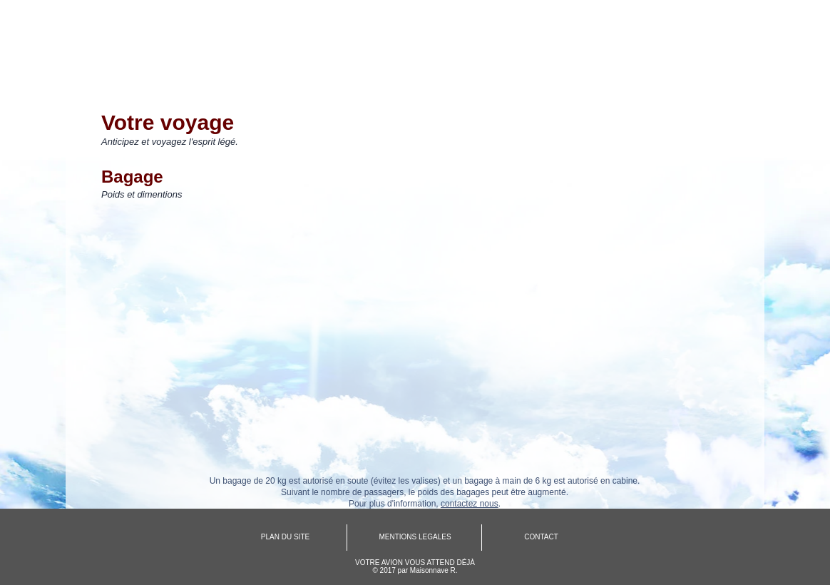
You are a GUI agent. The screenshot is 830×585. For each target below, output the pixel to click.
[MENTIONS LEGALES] (415, 537)
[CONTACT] (541, 537)
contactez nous (469, 504)
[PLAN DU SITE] (285, 537)
